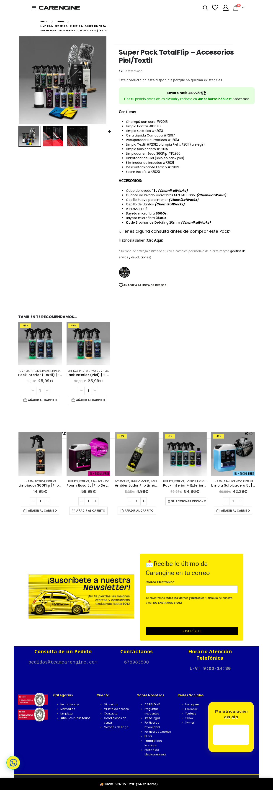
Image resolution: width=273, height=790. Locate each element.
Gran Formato (148, 481)
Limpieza (25, 371)
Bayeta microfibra (146, 213)
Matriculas (67, 709)
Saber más (241, 98)
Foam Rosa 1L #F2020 (143, 171)
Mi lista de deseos (116, 709)
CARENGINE (152, 704)
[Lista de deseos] (215, 8)
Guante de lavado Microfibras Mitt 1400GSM (176, 195)
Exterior (46, 481)
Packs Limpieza (51, 371)
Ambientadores (188, 481)
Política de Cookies (157, 732)
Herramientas (69, 704)
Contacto (110, 713)
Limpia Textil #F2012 (142, 144)
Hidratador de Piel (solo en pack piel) (155, 158)
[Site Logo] (59, 7)
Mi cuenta (111, 704)
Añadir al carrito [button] (42, 400)
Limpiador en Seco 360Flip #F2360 (153, 153)
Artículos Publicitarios (75, 718)
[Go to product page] (40, 343)
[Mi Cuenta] (225, 8)
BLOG (148, 736)
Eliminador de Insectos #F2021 (150, 162)
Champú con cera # (147, 121)
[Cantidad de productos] (40, 391)
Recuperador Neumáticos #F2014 (152, 140)
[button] (35, 8)
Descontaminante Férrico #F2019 (152, 167)
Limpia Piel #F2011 (176, 144)
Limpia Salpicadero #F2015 (147, 149)
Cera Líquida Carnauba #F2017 (150, 135)
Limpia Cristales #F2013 (144, 131)
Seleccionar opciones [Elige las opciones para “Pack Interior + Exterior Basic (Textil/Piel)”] (236, 501)
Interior (36, 371)
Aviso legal (152, 718)
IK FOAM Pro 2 (136, 209)
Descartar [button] (166, 784)
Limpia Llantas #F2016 (143, 126)
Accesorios (170, 481)
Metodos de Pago (116, 727)
